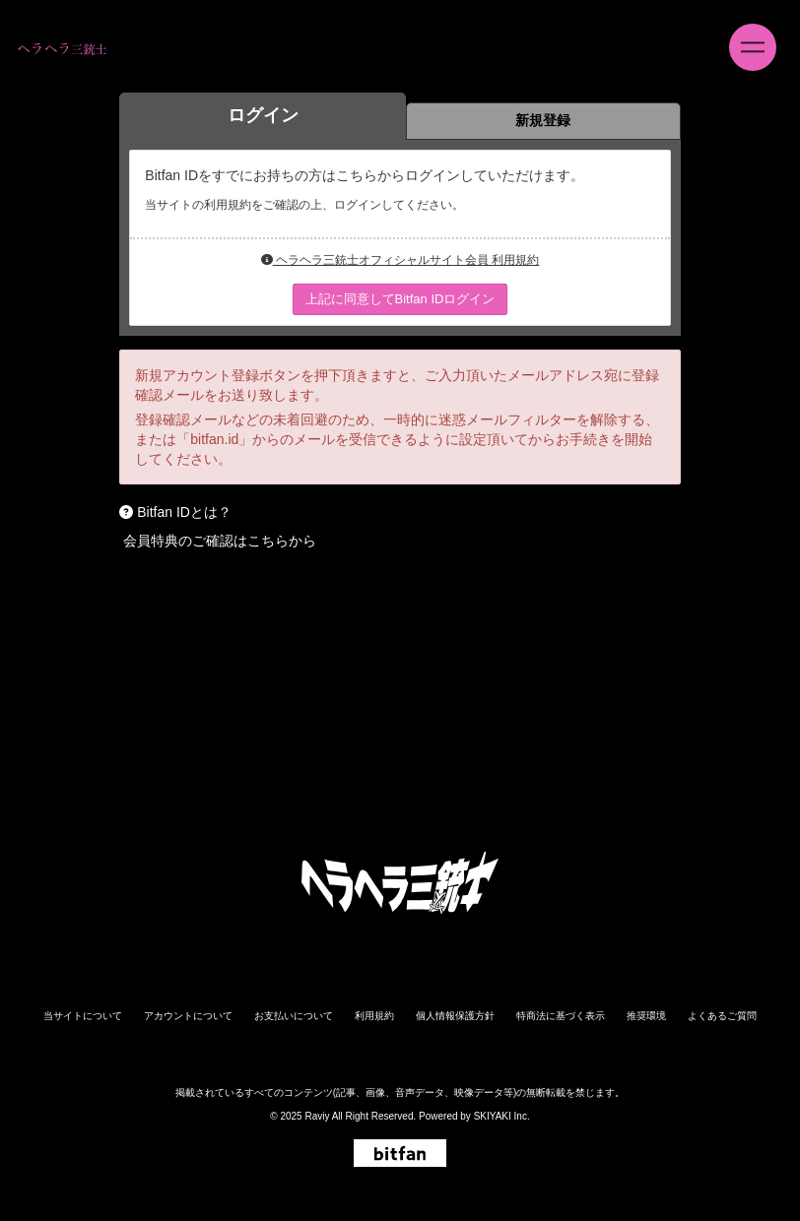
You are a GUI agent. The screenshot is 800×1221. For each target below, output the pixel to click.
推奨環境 (646, 1015)
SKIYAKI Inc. (502, 1116)
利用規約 (374, 1015)
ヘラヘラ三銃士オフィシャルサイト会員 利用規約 (400, 260)
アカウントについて (188, 1015)
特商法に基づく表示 (560, 1015)
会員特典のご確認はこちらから (219, 540)
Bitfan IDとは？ (184, 512)
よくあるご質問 (722, 1015)
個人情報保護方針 (455, 1015)
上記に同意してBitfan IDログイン (400, 298)
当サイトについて (82, 1015)
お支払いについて (293, 1015)
